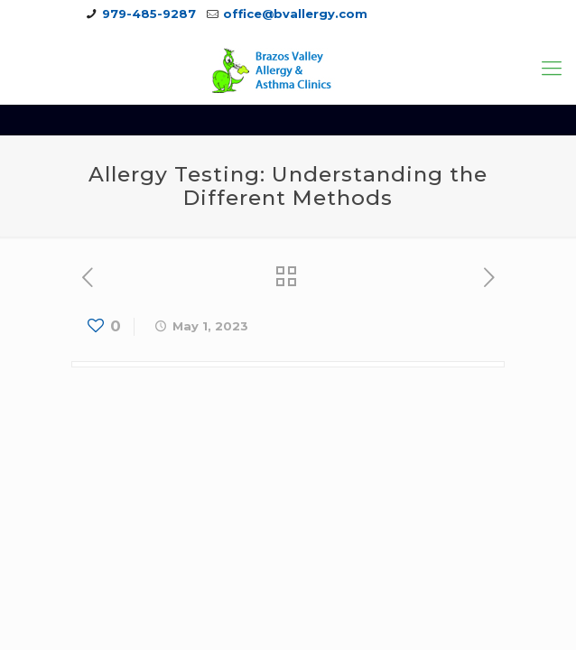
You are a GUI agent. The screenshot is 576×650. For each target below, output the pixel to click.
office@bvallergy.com (295, 13)
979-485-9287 (149, 13)
